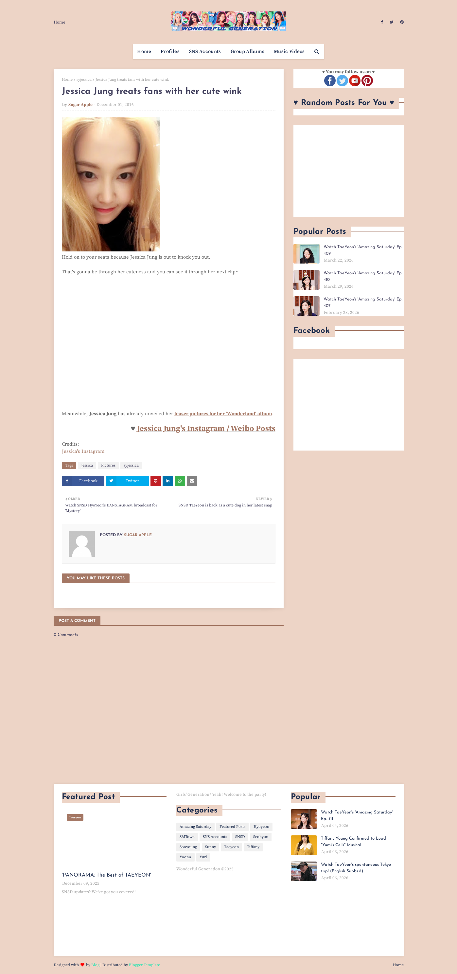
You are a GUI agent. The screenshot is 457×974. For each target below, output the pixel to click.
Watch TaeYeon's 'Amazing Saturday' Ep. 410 (363, 276)
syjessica (84, 79)
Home (59, 22)
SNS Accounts (215, 836)
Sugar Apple (80, 104)
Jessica (87, 465)
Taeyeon (231, 847)
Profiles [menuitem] (170, 51)
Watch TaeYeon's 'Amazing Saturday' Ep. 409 (363, 250)
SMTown (187, 836)
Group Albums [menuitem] (248, 51)
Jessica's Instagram (83, 451)
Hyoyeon (261, 826)
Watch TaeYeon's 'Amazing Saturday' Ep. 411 (357, 815)
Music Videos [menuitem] (289, 51)
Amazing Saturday (195, 826)
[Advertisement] (348, 171)
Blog (95, 965)
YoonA (185, 857)
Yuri (203, 857)
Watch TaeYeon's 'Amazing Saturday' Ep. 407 (363, 302)
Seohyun (260, 836)
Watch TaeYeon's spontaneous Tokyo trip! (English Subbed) (356, 868)
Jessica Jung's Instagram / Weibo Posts (206, 429)
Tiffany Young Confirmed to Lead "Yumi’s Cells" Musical (353, 841)
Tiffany (253, 847)
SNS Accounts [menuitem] (205, 51)
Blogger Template (144, 965)
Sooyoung (188, 847)
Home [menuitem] (144, 51)
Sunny (210, 847)
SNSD (240, 836)
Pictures (108, 465)
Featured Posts (232, 826)
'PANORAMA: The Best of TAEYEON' (106, 875)
